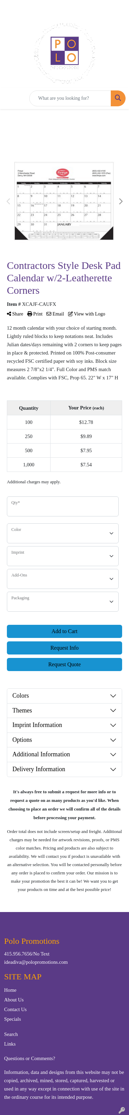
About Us (14, 999)
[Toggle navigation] (10, 98)
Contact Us (15, 1009)
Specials (12, 1019)
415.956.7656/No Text (27, 954)
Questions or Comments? (29, 1058)
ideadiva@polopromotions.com (36, 962)
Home (10, 990)
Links (9, 1044)
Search (11, 1034)
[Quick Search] (70, 98)
